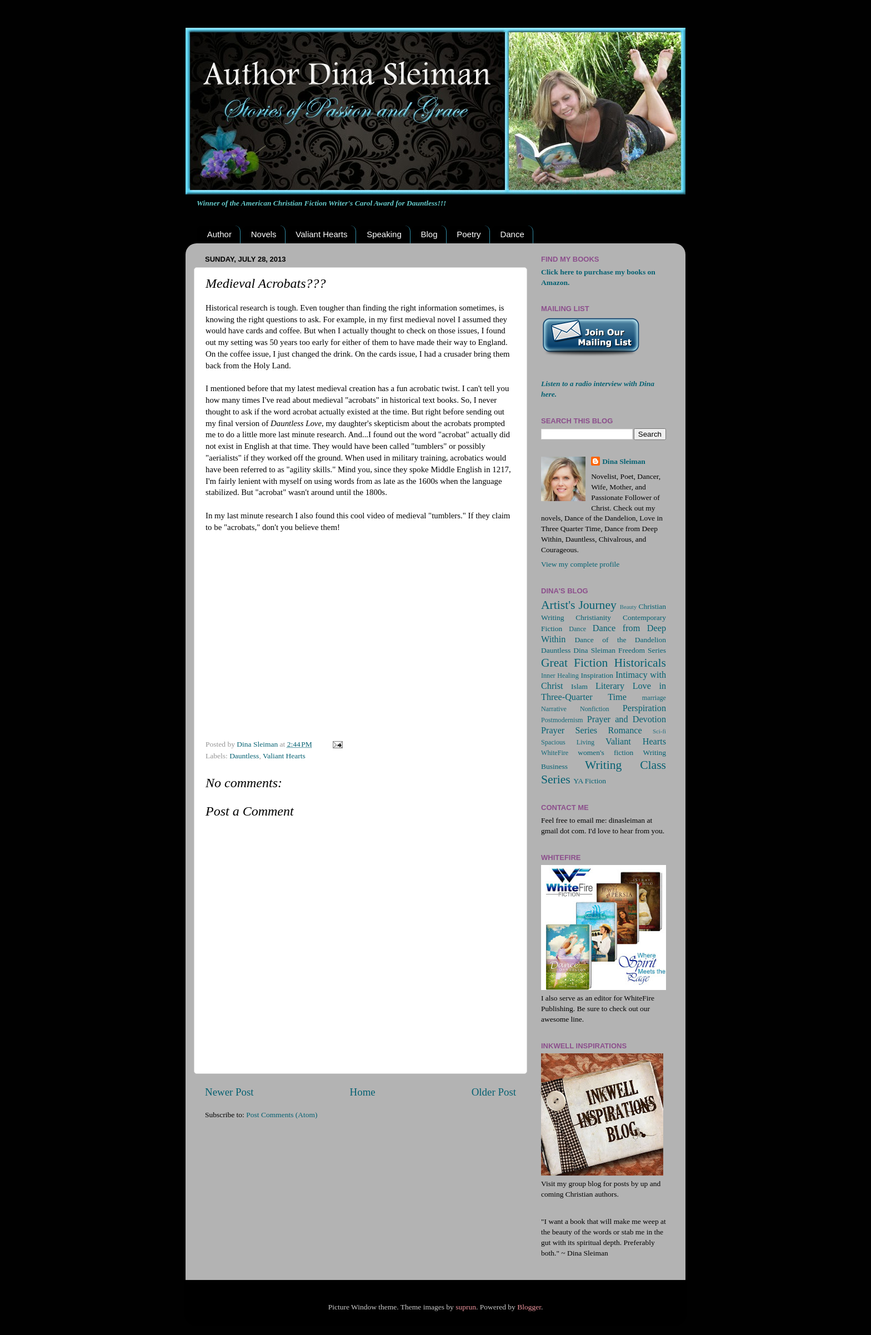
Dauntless (244, 756)
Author (219, 234)
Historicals (640, 662)
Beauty (628, 606)
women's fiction (605, 752)
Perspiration (644, 708)
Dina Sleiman (623, 461)
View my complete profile (580, 564)
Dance (512, 234)
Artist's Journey (579, 605)
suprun (465, 1307)
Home (363, 1092)
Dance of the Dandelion (620, 640)
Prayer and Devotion (626, 719)
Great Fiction (574, 662)
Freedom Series (642, 650)
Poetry (468, 234)
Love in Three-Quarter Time (603, 691)
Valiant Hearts (321, 234)
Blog (429, 234)
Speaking (384, 234)
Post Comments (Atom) (281, 1115)
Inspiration (596, 675)
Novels (264, 234)
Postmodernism (562, 720)
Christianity (593, 617)
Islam (579, 686)
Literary (609, 686)
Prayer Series (569, 731)
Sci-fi (659, 731)
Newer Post (229, 1092)
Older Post (494, 1092)
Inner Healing (560, 675)
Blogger (529, 1307)
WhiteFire (554, 753)
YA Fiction (589, 781)
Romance (625, 731)
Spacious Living (567, 742)
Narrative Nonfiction (575, 709)
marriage (654, 698)
